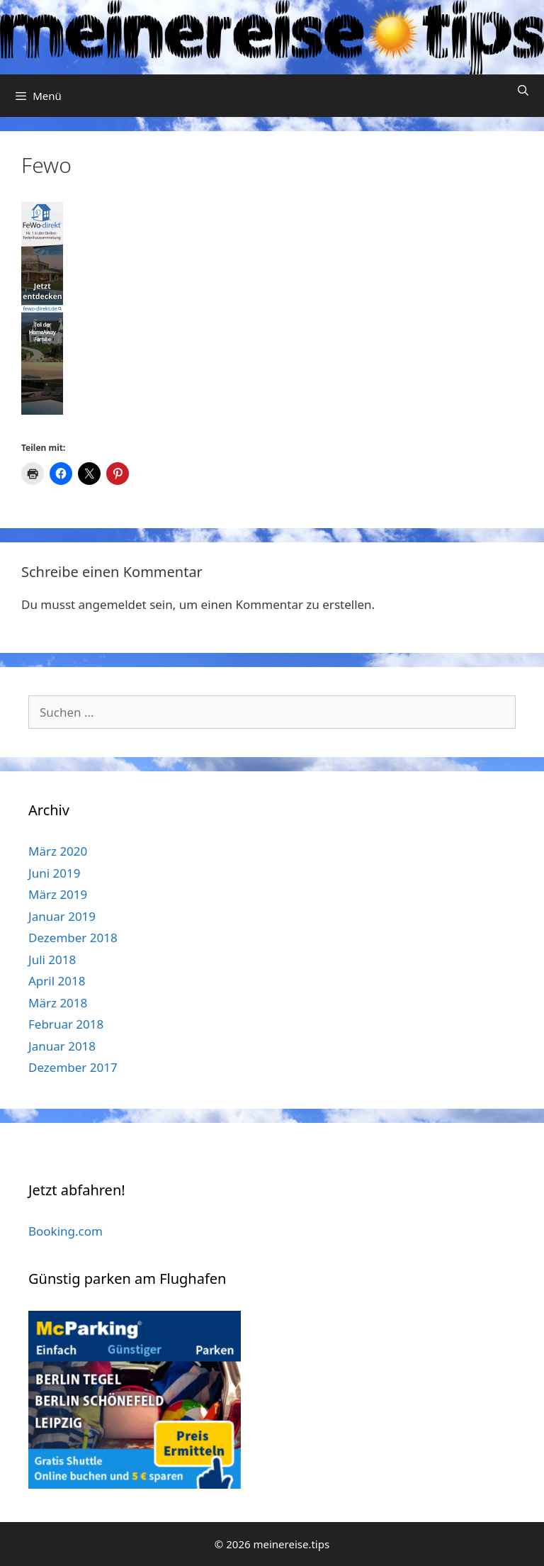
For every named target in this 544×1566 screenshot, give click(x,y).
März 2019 (57, 894)
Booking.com (65, 1231)
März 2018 (57, 1003)
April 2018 (56, 981)
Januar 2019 (62, 916)
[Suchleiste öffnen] (523, 90)
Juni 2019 (54, 873)
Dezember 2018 (73, 937)
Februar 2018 (65, 1024)
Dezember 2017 (73, 1067)
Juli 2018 (52, 959)
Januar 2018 (62, 1046)
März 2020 (57, 851)
